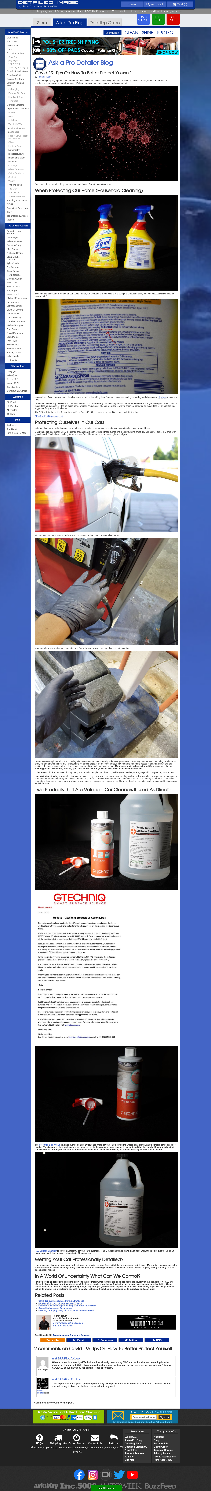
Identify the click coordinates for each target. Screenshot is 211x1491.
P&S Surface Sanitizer (46, 1251)
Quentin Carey (14, 245)
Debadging (13, 89)
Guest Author (13, 387)
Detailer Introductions (17, 71)
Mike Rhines (13, 344)
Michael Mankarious (17, 298)
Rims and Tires (14, 185)
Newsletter (131, 1450)
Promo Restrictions (165, 1456)
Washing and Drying (18, 67)
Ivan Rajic (12, 340)
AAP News (12, 41)
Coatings (12, 165)
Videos (10, 219)
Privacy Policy (162, 1453)
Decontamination (15, 53)
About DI (159, 1437)
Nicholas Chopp (15, 253)
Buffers (11, 112)
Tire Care (13, 188)
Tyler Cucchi (13, 263)
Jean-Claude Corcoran (13, 258)
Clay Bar (12, 57)
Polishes (12, 120)
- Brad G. (77, 1451)
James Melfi (13, 313)
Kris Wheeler (13, 356)
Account (154, 4)
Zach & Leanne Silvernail (14, 232)
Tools (9, 212)
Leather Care (15, 146)
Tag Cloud (12, 429)
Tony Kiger (12, 290)
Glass (11, 142)
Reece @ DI (13, 379)
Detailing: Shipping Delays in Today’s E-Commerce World (67, 1310)
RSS (11, 414)
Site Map (130, 1460)
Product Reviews (15, 154)
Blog (156, 1440)
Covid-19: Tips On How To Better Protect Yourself (83, 73)
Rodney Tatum (14, 352)
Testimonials (161, 1443)
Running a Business (17, 200)
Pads (11, 116)
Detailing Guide (14, 75)
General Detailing (15, 104)
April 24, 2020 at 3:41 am (66, 1358)
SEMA (10, 204)
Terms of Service (163, 1450)
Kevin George (14, 275)
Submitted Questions (17, 208)
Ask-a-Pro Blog (133, 1440)
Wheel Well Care (16, 196)
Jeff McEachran (14, 306)
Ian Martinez (13, 302)
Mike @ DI (12, 375)
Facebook (13, 406)
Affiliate (129, 1456)
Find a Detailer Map (16, 433)
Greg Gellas (13, 271)
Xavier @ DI (13, 383)
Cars (9, 49)
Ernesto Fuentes (40, 1392)
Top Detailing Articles (17, 216)
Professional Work (16, 157)
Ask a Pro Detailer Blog (80, 62)
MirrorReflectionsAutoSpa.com (68, 1323)
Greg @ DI (12, 371)
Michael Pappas (15, 325)
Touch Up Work (16, 124)
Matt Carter (12, 249)
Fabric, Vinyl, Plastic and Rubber (18, 137)
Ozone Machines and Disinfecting (55, 1308)
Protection (12, 161)
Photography (13, 150)
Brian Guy (12, 282)
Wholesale (131, 1437)
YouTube (57, 1325)
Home (132, 4)
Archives (11, 425)
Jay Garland (13, 267)
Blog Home (12, 37)
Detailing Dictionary (136, 1447)
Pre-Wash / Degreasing (14, 62)
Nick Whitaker (14, 360)
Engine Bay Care (15, 79)
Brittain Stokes (14, 348)
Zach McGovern (15, 309)
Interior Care (13, 132)
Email (11, 402)
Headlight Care (15, 97)
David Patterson (15, 333)
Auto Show (12, 45)
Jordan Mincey (14, 317)
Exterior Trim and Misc (15, 84)
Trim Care (13, 101)
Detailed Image (48, 2)
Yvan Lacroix (13, 294)
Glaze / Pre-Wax (16, 169)
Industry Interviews (16, 128)
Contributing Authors (17, 391)
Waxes (11, 181)
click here (162, 397)
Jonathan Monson (16, 321)
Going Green (161, 1447)
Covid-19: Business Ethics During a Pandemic (61, 1301)
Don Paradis (13, 329)
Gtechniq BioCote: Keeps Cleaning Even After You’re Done (68, 1305)
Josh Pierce (13, 337)
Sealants (12, 177)
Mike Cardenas (14, 241)
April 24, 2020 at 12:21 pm (66, 1379)
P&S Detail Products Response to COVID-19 (60, 1303)
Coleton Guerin (14, 278)
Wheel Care (14, 192)
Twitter (12, 410)
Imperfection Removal (18, 108)
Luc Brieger (12, 237)
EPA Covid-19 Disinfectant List (49, 416)
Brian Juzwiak (14, 286)
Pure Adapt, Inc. (163, 1460)
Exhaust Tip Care (17, 93)
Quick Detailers (16, 173)
